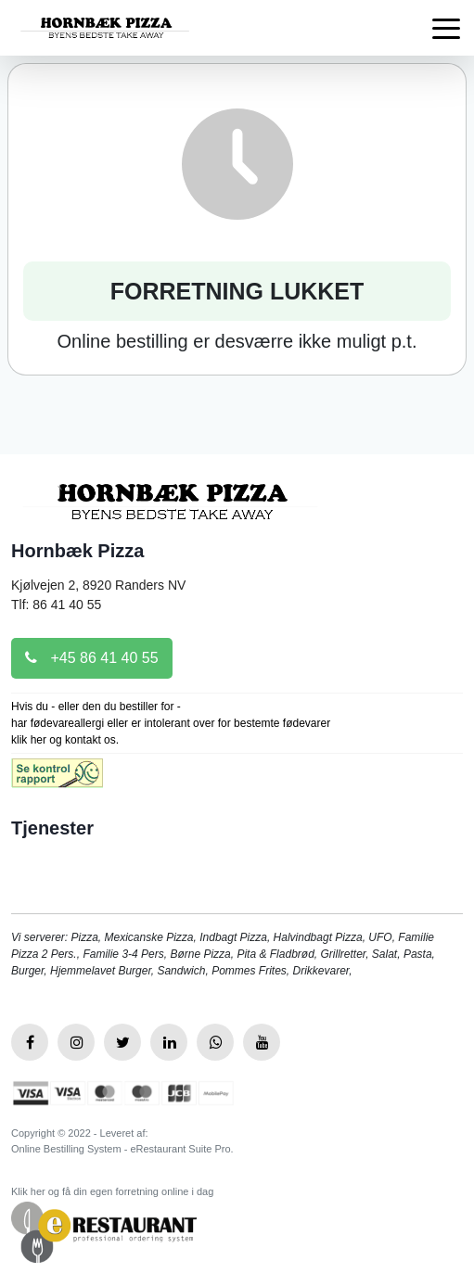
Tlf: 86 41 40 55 (56, 604)
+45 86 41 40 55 (92, 658)
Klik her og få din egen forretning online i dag (112, 1191)
